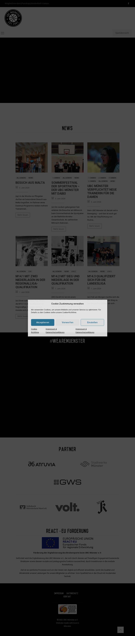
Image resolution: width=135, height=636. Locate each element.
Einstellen (92, 322)
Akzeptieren (42, 322)
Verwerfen (67, 322)
